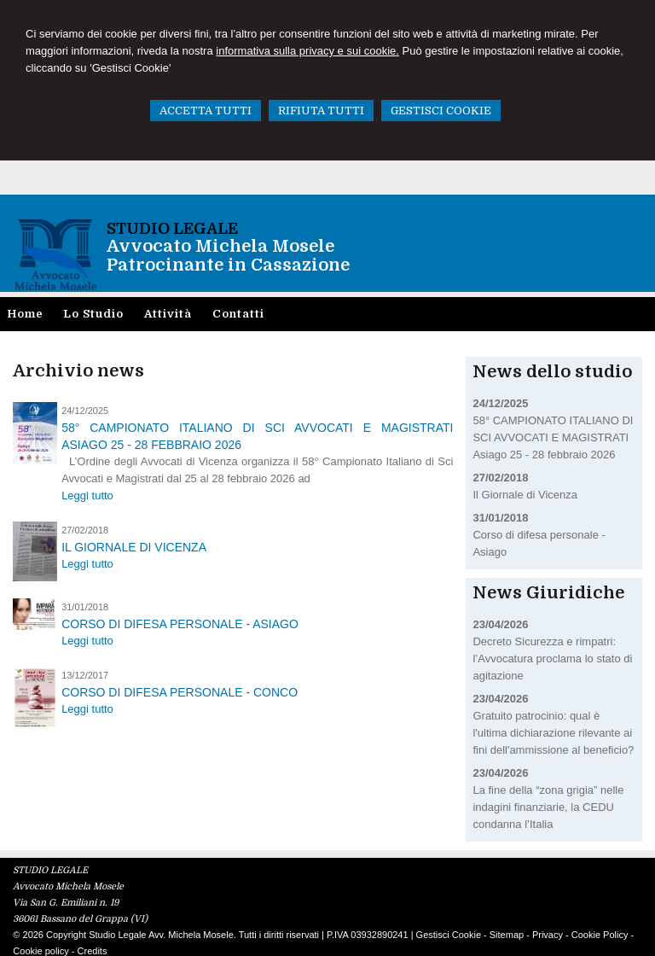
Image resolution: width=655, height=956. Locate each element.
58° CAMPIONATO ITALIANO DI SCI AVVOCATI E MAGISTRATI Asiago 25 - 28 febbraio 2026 (257, 436)
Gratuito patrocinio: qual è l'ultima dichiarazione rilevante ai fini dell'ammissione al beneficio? (553, 732)
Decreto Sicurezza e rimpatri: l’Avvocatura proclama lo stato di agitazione (552, 658)
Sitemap (507, 935)
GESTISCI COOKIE (441, 110)
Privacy (547, 935)
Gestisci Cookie (448, 935)
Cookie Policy (600, 935)
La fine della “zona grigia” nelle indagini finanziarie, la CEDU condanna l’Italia (547, 807)
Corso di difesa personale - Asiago (180, 624)
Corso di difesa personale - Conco (179, 692)
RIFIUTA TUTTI (321, 110)
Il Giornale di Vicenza (133, 547)
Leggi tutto (87, 495)
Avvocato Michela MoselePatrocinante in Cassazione (228, 255)
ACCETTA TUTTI (205, 110)
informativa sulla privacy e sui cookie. (307, 50)
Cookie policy (40, 951)
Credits (92, 951)
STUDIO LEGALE (172, 228)
